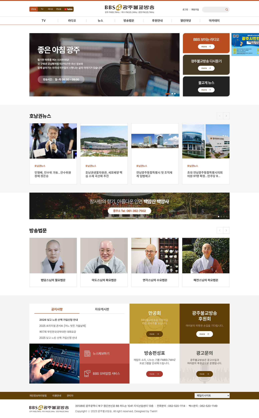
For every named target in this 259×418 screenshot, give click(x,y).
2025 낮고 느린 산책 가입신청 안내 (58, 337)
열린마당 (185, 20)
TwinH (153, 411)
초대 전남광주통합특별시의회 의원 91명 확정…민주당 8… (205, 174)
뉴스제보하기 (101, 354)
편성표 (58, 9)
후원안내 (157, 20)
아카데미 (214, 20)
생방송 (33, 9)
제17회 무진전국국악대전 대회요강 (57, 331)
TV (42, 9)
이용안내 (56, 395)
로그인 (185, 9)
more (204, 46)
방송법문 (128, 20)
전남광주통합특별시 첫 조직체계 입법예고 (154, 174)
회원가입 (195, 9)
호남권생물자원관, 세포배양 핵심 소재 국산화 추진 (103, 174)
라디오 (50, 9)
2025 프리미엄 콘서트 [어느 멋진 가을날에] (62, 325)
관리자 (70, 395)
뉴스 (100, 20)
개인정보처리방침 (38, 395)
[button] (167, 93)
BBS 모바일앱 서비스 (106, 374)
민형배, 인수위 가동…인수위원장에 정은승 (53, 174)
